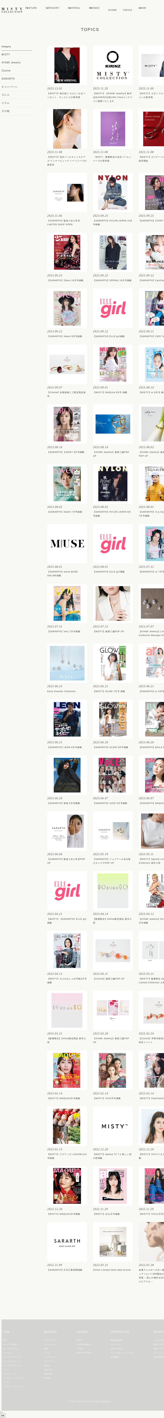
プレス (6, 95)
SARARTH (8, 78)
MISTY (6, 54)
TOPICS (127, 10)
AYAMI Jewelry (11, 62)
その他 (6, 111)
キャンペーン (10, 86)
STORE (112, 10)
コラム (6, 103)
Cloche (6, 70)
